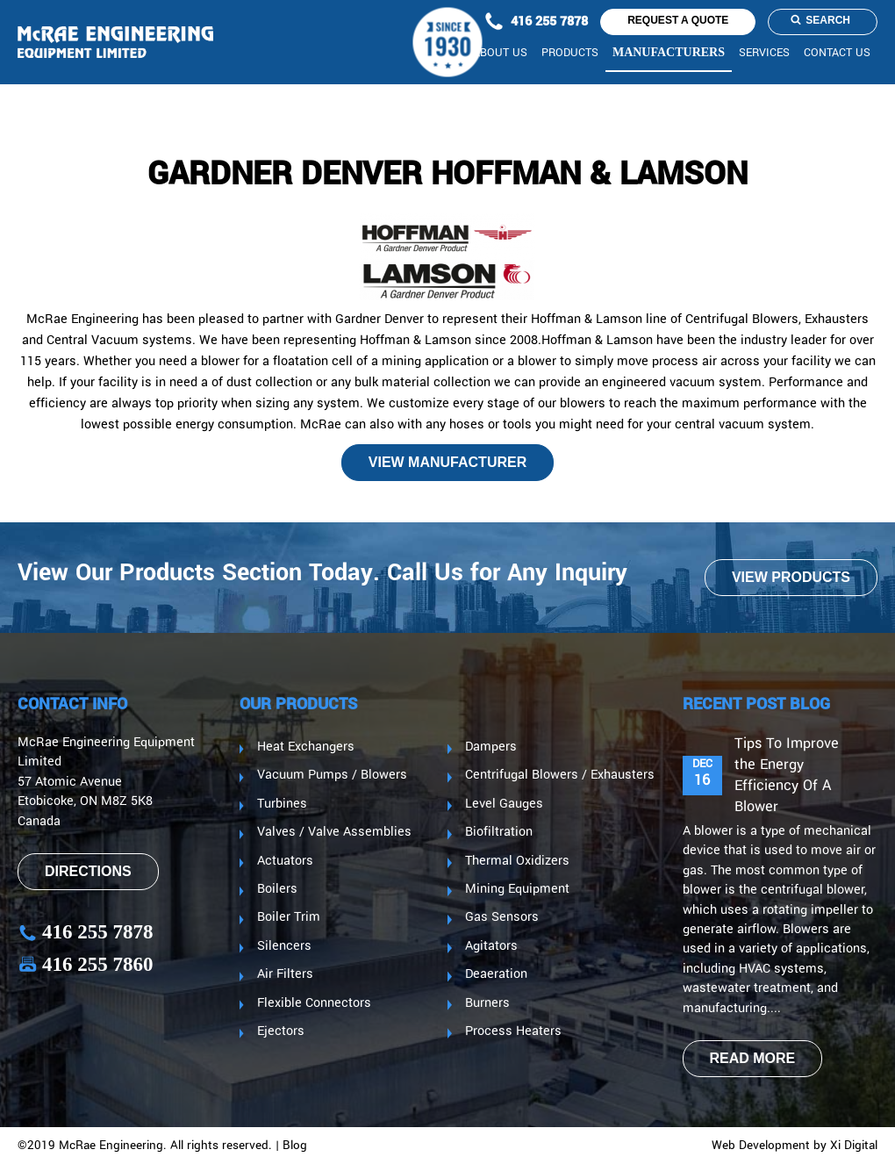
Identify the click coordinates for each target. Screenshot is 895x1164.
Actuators (285, 861)
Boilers (277, 889)
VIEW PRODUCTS (791, 577)
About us (500, 53)
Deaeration (496, 974)
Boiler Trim (288, 917)
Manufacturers (668, 52)
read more (753, 1058)
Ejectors (280, 1031)
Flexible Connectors (314, 1003)
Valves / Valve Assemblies (334, 832)
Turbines (282, 804)
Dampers (491, 747)
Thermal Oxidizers (517, 861)
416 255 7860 (86, 964)
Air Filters (285, 974)
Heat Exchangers (305, 747)
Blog (295, 1145)
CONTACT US (837, 53)
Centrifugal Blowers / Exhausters (560, 775)
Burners (487, 1003)
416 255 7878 (534, 22)
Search (820, 20)
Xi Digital (853, 1145)
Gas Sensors (502, 917)
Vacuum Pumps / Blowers (332, 775)
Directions (88, 871)
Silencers (284, 946)
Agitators (491, 946)
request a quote (677, 20)
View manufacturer (447, 462)
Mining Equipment (517, 889)
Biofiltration (499, 832)
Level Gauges (504, 804)
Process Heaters (513, 1031)
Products (569, 53)
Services (764, 53)
